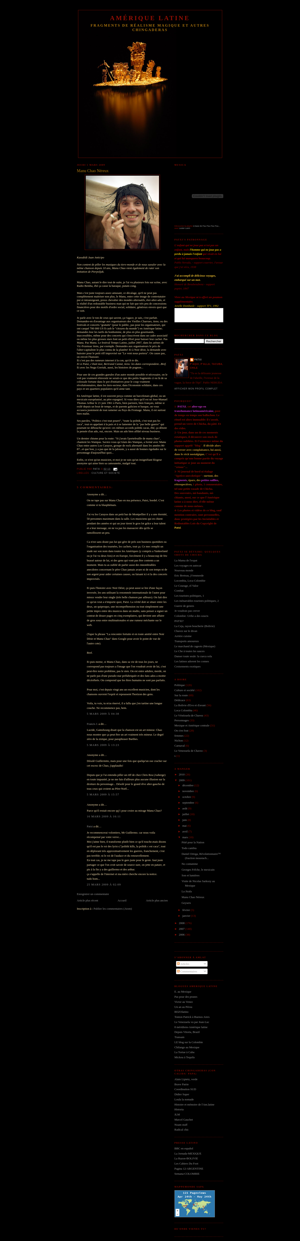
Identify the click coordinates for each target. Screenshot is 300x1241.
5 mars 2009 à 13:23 (103, 745)
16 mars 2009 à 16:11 (104, 816)
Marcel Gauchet (184, 1119)
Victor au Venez (184, 1001)
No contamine (190, 863)
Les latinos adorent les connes (192, 661)
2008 (182, 923)
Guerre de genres (184, 606)
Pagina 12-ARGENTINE (189, 1168)
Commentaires (187, 971)
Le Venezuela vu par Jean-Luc (192, 1022)
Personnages (182, 720)
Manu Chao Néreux (193, 897)
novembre (188, 791)
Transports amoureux (187, 641)
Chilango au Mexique (187, 1047)
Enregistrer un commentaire (93, 894)
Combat (179, 590)
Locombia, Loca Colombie (190, 580)
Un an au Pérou (183, 1007)
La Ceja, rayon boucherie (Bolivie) (195, 626)
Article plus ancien (157, 900)
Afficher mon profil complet (196, 388)
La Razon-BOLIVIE (186, 1158)
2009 (182, 780)
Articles (183, 964)
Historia (179, 1109)
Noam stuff (181, 1124)
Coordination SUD (185, 1089)
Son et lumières (191, 875)
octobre (187, 796)
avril (185, 831)
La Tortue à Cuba (184, 1052)
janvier (186, 915)
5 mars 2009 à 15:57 (103, 794)
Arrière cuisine (183, 636)
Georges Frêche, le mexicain (198, 869)
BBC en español (184, 1148)
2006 (182, 934)
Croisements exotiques (188, 666)
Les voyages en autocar (188, 565)
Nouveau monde (184, 570)
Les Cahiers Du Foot (186, 1163)
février (186, 910)
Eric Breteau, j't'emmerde (189, 575)
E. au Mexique (183, 991)
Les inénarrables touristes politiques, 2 (197, 600)
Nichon (179, 740)
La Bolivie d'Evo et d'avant (190, 705)
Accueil (122, 900)
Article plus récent (87, 900)
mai (184, 825)
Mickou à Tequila (185, 1057)
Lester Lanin (184, 228)
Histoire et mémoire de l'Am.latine (194, 1104)
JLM (177, 1114)
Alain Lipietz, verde (186, 1079)
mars (185, 837)
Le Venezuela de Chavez (189, 750)
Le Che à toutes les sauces (190, 651)
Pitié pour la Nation (193, 842)
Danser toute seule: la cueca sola (193, 656)
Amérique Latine (150, 18)
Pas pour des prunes (186, 996)
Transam (179, 1037)
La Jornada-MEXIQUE (188, 1153)
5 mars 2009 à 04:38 (103, 713)
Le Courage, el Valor (186, 585)
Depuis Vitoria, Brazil (187, 1032)
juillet (186, 814)
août (185, 808)
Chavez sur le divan (186, 631)
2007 (182, 928)
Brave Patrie (182, 1084)
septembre (188, 802)
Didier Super (182, 1094)
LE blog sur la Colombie (189, 1042)
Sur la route (181, 695)
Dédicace (180, 700)
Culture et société (106, 473)
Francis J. (92, 724)
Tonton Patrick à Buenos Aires (192, 1017)
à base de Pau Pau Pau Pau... (206, 226)
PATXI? (179, 621)
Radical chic (182, 1129)
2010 (182, 774)
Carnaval (180, 745)
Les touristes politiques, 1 (189, 595)
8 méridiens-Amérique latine (191, 1027)
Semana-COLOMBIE (187, 1173)
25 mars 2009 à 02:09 (104, 884)
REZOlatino (182, 1011)
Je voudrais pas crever (187, 610)
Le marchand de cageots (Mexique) (195, 646)
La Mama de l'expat (186, 560)
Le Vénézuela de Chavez (189, 715)
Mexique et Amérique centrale (192, 725)
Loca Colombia (183, 710)
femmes (179, 735)
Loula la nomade (184, 1099)
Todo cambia (189, 848)
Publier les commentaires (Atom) (113, 908)
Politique (180, 685)
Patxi (90, 826)
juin (184, 820)
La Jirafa (187, 891)
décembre (188, 785)
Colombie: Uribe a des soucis (191, 616)
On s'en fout (181, 730)
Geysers (186, 903)
